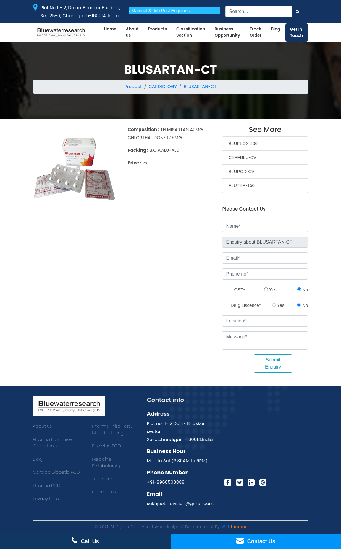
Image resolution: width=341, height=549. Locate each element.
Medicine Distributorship (107, 462)
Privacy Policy (47, 498)
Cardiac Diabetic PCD (56, 472)
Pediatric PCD (106, 446)
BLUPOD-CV (241, 171)
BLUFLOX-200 (242, 143)
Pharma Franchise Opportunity (52, 442)
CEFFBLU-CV (242, 157)
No (302, 289)
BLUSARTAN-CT (200, 86)
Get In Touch (296, 32)
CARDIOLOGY (163, 86)
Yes (270, 289)
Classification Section (190, 32)
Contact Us (104, 492)
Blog (275, 29)
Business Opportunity (227, 32)
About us (132, 32)
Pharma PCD (46, 485)
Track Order (255, 32)
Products (157, 29)
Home (110, 29)
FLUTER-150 (241, 185)
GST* (239, 289)
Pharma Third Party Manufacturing (112, 429)
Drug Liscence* (246, 305)
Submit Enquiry (273, 363)
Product (133, 86)
